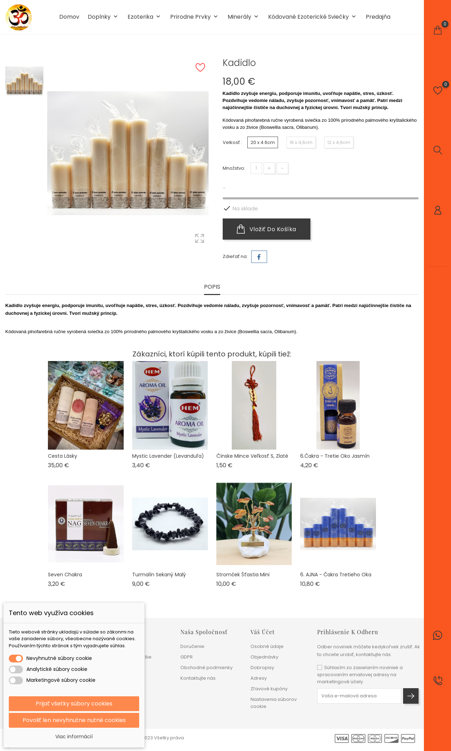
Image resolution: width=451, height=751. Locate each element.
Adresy (259, 678)
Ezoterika (145, 17)
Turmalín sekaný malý (159, 574)
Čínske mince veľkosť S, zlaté (252, 455)
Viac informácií (74, 736)
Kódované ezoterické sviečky (312, 17)
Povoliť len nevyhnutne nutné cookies (74, 720)
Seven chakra (65, 574)
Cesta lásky (62, 455)
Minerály (244, 17)
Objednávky (264, 657)
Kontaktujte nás (198, 678)
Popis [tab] (212, 287)
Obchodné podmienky (206, 667)
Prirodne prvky (194, 17)
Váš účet (263, 632)
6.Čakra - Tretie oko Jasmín (335, 455)
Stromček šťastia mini (243, 574)
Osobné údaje (267, 646)
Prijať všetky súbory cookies (74, 703)
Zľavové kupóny (269, 688)
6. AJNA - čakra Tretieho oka (335, 574)
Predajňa (378, 16)
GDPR (186, 657)
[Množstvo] (256, 168)
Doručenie (192, 646)
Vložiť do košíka (266, 229)
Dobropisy (262, 667)
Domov (69, 16)
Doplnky (103, 17)
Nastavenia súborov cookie (274, 703)
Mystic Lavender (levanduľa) (168, 455)
